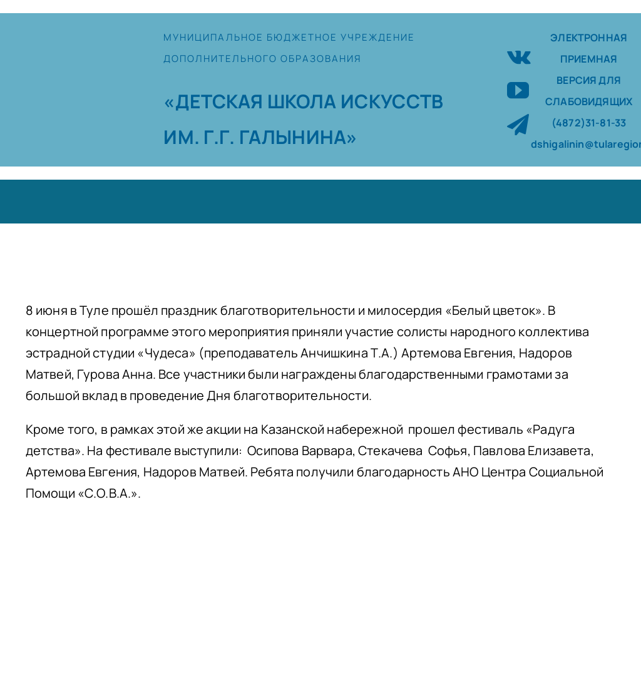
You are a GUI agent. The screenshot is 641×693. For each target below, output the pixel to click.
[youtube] (518, 90)
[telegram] (518, 124)
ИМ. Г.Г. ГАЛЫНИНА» (260, 137)
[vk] (519, 55)
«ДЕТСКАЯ (215, 101)
